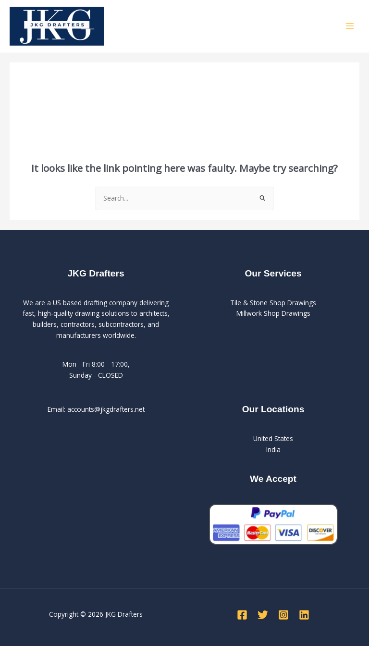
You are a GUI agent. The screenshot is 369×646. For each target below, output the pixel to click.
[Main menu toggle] (350, 26)
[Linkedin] (304, 615)
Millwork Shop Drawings (273, 313)
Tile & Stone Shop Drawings (273, 302)
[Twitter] (263, 615)
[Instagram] (283, 615)
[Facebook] (242, 615)
